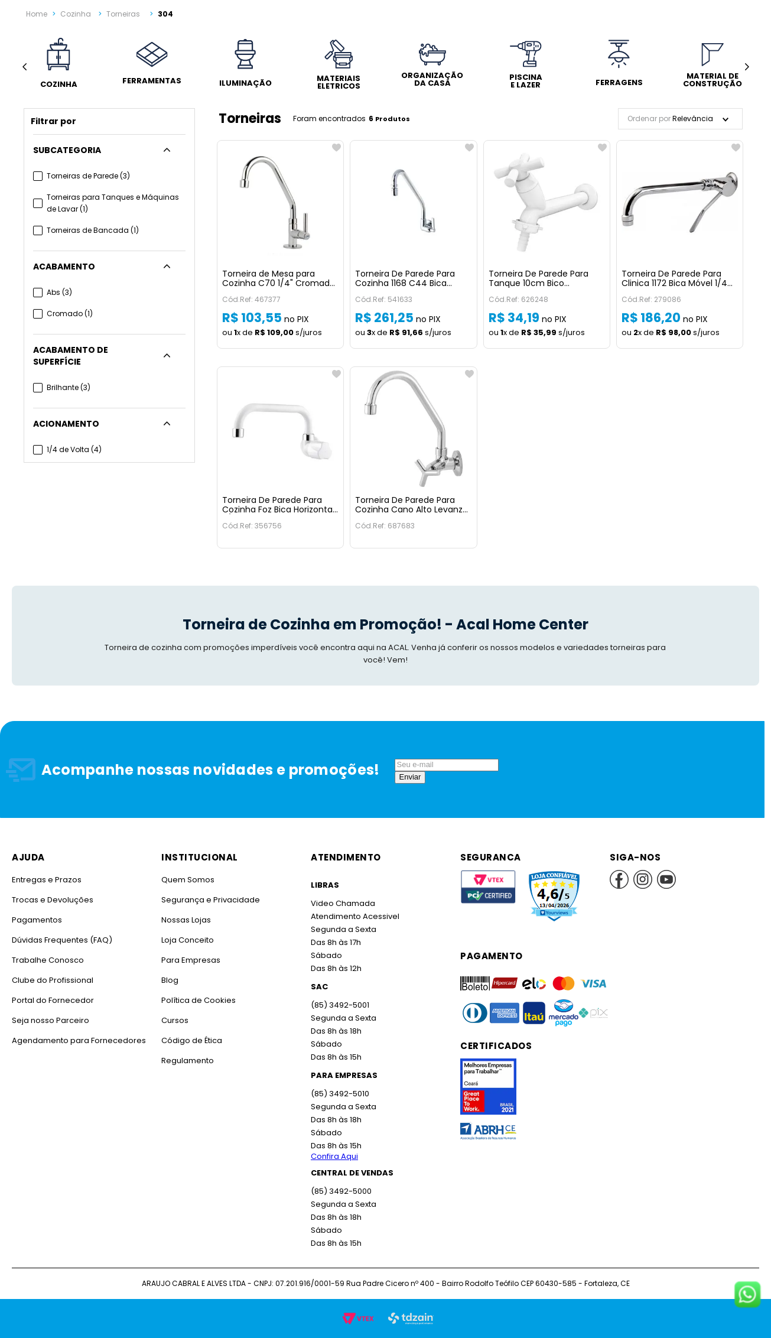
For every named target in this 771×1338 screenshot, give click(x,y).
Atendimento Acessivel (355, 916)
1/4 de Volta (74, 449)
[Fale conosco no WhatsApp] (747, 1295)
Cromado (70, 313)
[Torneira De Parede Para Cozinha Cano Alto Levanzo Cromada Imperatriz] (413, 457)
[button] (109, 150)
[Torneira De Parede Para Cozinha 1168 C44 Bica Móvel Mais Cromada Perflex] (413, 244)
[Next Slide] (746, 67)
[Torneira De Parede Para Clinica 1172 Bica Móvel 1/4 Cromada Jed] (679, 244)
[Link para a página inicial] (37, 14)
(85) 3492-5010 (340, 1093)
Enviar (410, 776)
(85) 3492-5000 (341, 1191)
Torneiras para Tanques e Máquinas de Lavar (113, 203)
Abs (59, 292)
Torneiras (123, 14)
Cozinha (75, 14)
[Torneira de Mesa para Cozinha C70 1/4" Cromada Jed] (280, 244)
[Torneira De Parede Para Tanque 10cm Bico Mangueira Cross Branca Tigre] (546, 244)
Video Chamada (343, 903)
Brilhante (68, 387)
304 (165, 14)
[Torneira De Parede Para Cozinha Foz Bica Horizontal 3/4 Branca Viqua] (280, 457)
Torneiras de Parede (88, 176)
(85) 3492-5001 (340, 1005)
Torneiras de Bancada (93, 230)
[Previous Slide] (24, 67)
